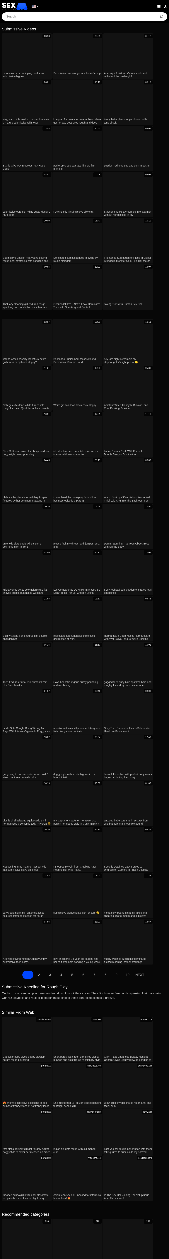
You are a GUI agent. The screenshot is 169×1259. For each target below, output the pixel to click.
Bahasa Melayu (123, 1220)
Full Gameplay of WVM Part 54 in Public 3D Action (39, 1023)
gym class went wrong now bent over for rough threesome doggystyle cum (54, 1034)
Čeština (127, 1226)
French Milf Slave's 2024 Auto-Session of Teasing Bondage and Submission (55, 1045)
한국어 (67, 1226)
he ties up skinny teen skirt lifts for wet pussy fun (37, 1055)
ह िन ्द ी (104, 1220)
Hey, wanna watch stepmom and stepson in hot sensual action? (47, 1102)
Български (135, 1215)
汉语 (91, 1220)
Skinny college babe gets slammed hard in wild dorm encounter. (47, 1013)
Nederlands (152, 1215)
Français (55, 1220)
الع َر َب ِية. (15, 1215)
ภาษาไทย (53, 1226)
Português (30, 1215)
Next (139, 681)
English (140, 1220)
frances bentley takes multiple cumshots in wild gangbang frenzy (48, 1091)
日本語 (78, 1226)
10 (127, 681)
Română (67, 1215)
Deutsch (29, 1220)
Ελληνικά (114, 1226)
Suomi (90, 1226)
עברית (43, 1215)
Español (107, 1215)
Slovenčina (154, 1220)
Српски (29, 1226)
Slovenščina (14, 1220)
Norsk (40, 1226)
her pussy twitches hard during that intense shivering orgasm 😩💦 (49, 1002)
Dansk (101, 1226)
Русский (94, 1215)
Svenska (81, 1215)
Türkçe (42, 1220)
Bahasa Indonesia (74, 1220)
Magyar (120, 1215)
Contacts (84, 1254)
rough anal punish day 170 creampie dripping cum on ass (43, 1066)
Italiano (140, 1226)
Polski (54, 1215)
